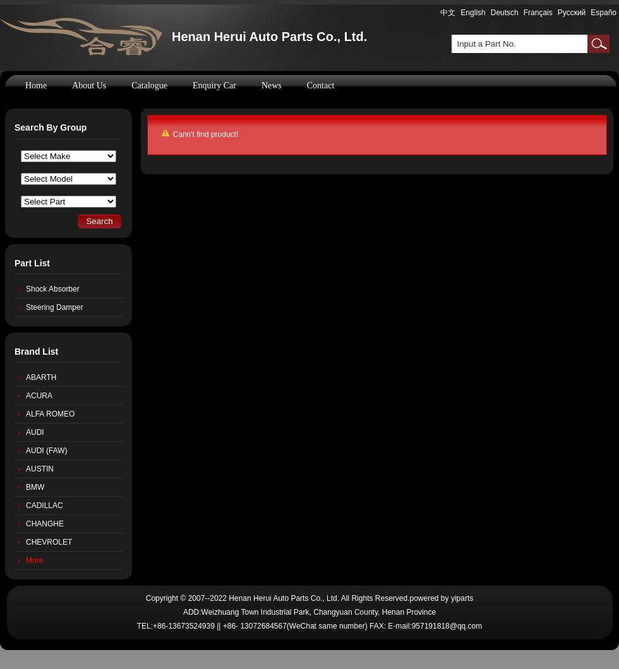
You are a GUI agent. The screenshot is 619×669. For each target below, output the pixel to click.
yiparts (462, 598)
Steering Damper (54, 307)
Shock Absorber (53, 289)
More (34, 560)
